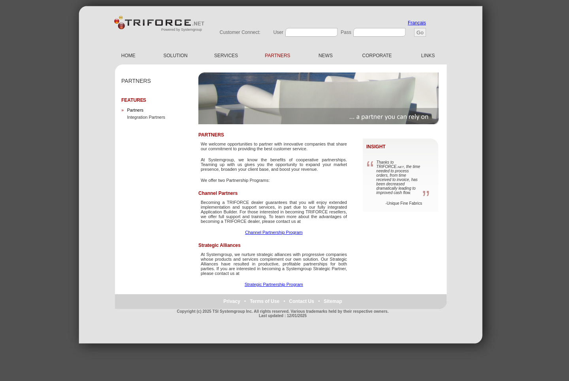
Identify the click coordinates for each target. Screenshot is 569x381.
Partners (135, 110)
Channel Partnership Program (274, 232)
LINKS (428, 55)
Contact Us (301, 301)
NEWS (325, 55)
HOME (128, 55)
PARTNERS (277, 55)
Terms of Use (264, 301)
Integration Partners (146, 117)
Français (417, 23)
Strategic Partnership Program (274, 284)
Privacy (231, 301)
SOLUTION (175, 55)
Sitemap (333, 301)
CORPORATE (377, 55)
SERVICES (226, 55)
